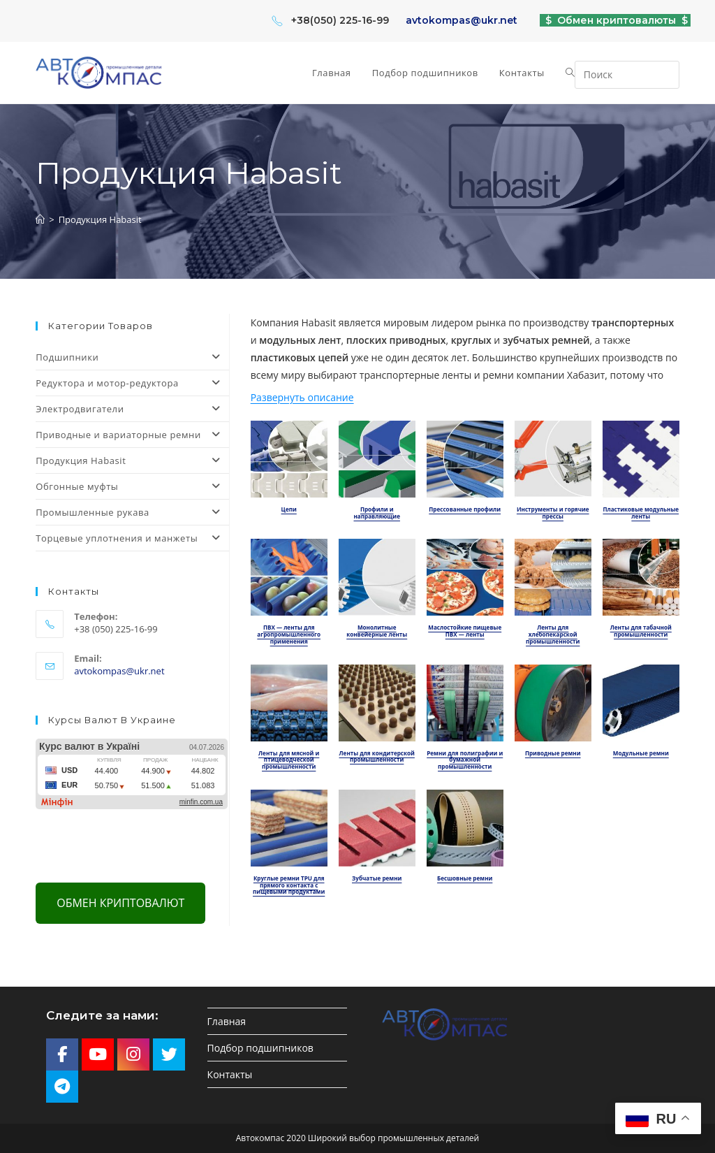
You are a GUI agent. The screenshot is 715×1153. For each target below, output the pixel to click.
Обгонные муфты (132, 486)
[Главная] (40, 219)
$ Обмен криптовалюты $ (615, 20)
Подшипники (132, 357)
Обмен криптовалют (120, 903)
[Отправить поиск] (665, 73)
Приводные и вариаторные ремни (132, 434)
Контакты (230, 1074)
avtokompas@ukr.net (461, 20)
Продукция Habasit (100, 219)
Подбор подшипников (260, 1047)
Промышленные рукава (132, 512)
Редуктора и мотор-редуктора (132, 383)
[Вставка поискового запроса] (627, 75)
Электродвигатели (132, 408)
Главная (226, 1021)
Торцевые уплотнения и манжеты (132, 538)
